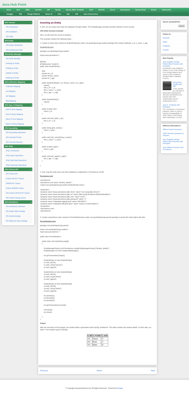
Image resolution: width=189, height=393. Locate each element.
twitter (165, 42)
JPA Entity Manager (13, 58)
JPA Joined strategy (13, 216)
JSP (48, 10)
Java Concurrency (90, 14)
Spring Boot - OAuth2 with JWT (178, 84)
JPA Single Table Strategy (15, 211)
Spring (57, 10)
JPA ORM (9, 37)
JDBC (27, 10)
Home (8, 10)
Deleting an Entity (12, 78)
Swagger (9, 14)
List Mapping (10, 91)
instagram (166, 46)
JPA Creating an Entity (14, 50)
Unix (59, 14)
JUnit (91, 10)
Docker (154, 10)
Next (153, 370)
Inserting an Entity (12, 63)
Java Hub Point (14, 4)
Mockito (101, 10)
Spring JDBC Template (75, 10)
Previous (44, 370)
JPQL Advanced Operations (16, 165)
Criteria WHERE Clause (15, 188)
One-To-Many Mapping (14, 114)
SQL (68, 14)
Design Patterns (33, 14)
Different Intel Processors (172, 129)
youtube (166, 50)
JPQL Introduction (12, 151)
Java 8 (112, 10)
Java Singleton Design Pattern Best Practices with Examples (173, 64)
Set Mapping (10, 96)
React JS (48, 14)
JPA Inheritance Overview (15, 206)
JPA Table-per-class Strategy (16, 221)
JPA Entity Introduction (14, 45)
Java (18, 10)
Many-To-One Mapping (14, 119)
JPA (76, 14)
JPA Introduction (12, 27)
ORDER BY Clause (13, 183)
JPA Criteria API (12, 174)
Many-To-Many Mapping (15, 124)
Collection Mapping (13, 86)
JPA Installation (11, 32)
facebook (166, 38)
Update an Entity (12, 73)
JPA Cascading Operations (16, 132)
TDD (20, 14)
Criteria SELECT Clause (15, 178)
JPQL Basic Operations (14, 155)
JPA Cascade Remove (14, 142)
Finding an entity (12, 68)
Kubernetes (166, 10)
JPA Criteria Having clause (16, 198)
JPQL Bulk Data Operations (16, 160)
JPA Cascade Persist (13, 137)
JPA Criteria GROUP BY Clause (18, 193)
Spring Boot (125, 10)
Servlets (38, 10)
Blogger (120, 388)
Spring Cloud (140, 10)
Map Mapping (11, 101)
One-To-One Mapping (14, 109)
